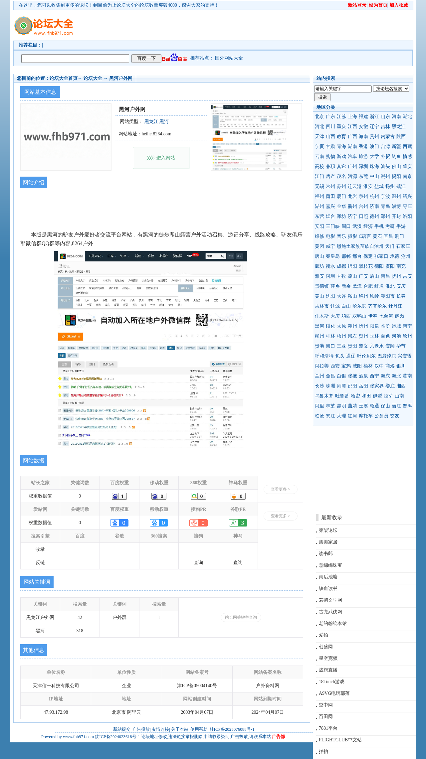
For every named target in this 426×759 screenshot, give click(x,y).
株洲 (330, 385)
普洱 (407, 405)
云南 (319, 156)
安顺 (390, 346)
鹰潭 (357, 286)
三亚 (341, 346)
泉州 (363, 196)
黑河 (319, 326)
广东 (330, 116)
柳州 (319, 336)
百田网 (326, 716)
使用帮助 (199, 729)
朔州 (352, 326)
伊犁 (377, 395)
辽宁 (374, 126)
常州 (330, 186)
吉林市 (322, 306)
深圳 (363, 166)
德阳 (379, 266)
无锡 (319, 186)
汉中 (379, 366)
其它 (341, 166)
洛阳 (407, 216)
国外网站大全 (229, 58)
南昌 (385, 276)
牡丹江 (395, 306)
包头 (339, 356)
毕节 (401, 346)
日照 (363, 216)
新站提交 (121, 729)
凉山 (352, 276)
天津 (319, 136)
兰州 (319, 376)
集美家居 (328, 541)
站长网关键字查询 (241, 617)
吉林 (385, 126)
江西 (352, 126)
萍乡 (335, 286)
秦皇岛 (333, 256)
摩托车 (366, 415)
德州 (374, 216)
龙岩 (352, 196)
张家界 (377, 385)
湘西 (401, 385)
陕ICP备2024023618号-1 (117, 736)
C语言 (365, 236)
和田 (366, 395)
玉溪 (363, 405)
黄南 (407, 376)
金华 (341, 206)
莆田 (330, 196)
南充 (401, 266)
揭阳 (396, 176)
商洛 (390, 366)
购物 (330, 156)
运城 (396, 326)
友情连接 (160, 729)
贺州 (363, 336)
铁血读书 (328, 588)
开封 (396, 216)
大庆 (335, 316)
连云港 (355, 186)
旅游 (363, 156)
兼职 (330, 166)
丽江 (396, 405)
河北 (319, 126)
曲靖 (352, 405)
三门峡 (333, 226)
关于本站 (179, 729)
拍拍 (323, 751)
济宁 (352, 216)
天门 (389, 246)
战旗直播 (328, 670)
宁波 (385, 196)
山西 (330, 136)
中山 (374, 176)
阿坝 (330, 276)
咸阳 (357, 366)
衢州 (352, 206)
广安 (363, 276)
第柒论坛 (328, 530)
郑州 (385, 216)
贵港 (319, 346)
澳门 (374, 146)
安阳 (319, 226)
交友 (394, 415)
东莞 (363, 176)
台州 (363, 206)
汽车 (352, 156)
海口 (330, 346)
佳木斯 (322, 316)
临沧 (319, 415)
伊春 (372, 316)
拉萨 (388, 395)
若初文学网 (330, 600)
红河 (352, 415)
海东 (385, 376)
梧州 (341, 336)
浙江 (374, 116)
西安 (335, 366)
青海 (341, 146)
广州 (352, 166)
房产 (330, 176)
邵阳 (352, 385)
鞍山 (352, 296)
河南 (396, 116)
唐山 (319, 256)
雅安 (319, 276)
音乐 (341, 236)
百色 (385, 336)
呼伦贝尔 (366, 356)
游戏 (341, 156)
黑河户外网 (120, 78)
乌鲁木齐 (324, 395)
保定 (368, 256)
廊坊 (319, 266)
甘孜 (341, 276)
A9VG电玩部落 (334, 693)
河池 (396, 336)
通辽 (350, 356)
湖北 (407, 116)
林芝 (330, 405)
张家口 (381, 256)
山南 (399, 395)
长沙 (319, 385)
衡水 (330, 266)
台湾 (385, 146)
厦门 (341, 196)
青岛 (385, 206)
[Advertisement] (251, 25)
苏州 (341, 186)
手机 (379, 226)
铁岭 (374, 296)
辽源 (335, 306)
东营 (319, 216)
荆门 (399, 236)
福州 (319, 196)
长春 (401, 296)
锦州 (363, 296)
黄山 (319, 296)
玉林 (374, 336)
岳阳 (363, 385)
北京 (319, 116)
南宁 (407, 326)
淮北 (390, 286)
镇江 (401, 186)
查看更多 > (280, 489)
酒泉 (363, 376)
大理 (341, 415)
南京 (407, 176)
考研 (390, 226)
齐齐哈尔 (377, 306)
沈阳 (330, 296)
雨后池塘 (328, 576)
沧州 (405, 256)
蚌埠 (379, 286)
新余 (346, 286)
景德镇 (322, 286)
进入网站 (165, 157)
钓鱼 (396, 156)
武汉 (357, 226)
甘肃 (330, 146)
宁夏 (319, 146)
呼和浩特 (324, 356)
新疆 (396, 146)
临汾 (385, 326)
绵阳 (352, 266)
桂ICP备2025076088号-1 (232, 729)
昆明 (341, 405)
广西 (352, 136)
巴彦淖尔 (386, 356)
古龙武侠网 (330, 611)
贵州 (374, 136)
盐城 (379, 186)
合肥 (368, 286)
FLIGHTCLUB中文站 (340, 739)
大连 (341, 296)
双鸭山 (359, 316)
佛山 (396, 166)
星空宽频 (328, 658)
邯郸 (346, 256)
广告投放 (141, 729)
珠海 (374, 166)
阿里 (319, 405)
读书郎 (326, 553)
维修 (319, 236)
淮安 (368, 186)
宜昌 (388, 236)
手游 (401, 226)
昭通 (374, 405)
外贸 (385, 156)
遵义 (363, 346)
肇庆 (407, 166)
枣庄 (407, 206)
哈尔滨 (359, 306)
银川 (401, 366)
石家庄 (403, 246)
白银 (341, 376)
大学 (374, 156)
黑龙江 (399, 126)
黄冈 (319, 246)
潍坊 (341, 216)
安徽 (363, 126)
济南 (374, 206)
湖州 (319, 206)
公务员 (381, 415)
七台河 (386, 316)
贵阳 (352, 346)
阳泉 (374, 326)
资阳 (390, 266)
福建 (363, 116)
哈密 (355, 395)
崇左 (352, 336)
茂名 (341, 176)
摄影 (352, 236)
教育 (341, 136)
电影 (330, 236)
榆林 (368, 366)
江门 (319, 176)
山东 (385, 116)
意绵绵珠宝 (330, 565)
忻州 (363, 326)
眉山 (374, 276)
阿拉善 (322, 366)
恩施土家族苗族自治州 (360, 246)
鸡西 (346, 316)
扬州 (390, 186)
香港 (363, 146)
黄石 (377, 236)
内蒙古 (388, 136)
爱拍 (323, 635)
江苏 (341, 116)
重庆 (341, 126)
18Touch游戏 (331, 681)
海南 (363, 136)
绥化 (330, 326)
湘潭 (341, 385)
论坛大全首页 (64, 78)
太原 (341, 326)
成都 (341, 266)
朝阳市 (388, 296)
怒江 (330, 415)
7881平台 (328, 728)
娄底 (390, 385)
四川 (330, 126)
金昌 (330, 376)
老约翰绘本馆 (333, 623)
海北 (396, 376)
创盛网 (326, 646)
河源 (352, 176)
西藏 (407, 146)
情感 (407, 156)
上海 (352, 116)
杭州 (374, 196)
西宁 (374, 376)
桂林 (330, 336)
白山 (346, 306)
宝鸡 (346, 366)
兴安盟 (405, 356)
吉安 (407, 276)
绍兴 (407, 196)
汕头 (385, 166)
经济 (368, 226)
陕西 (401, 136)
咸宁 (330, 246)
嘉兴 (330, 206)
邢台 (357, 256)
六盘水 (377, 346)
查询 (198, 562)
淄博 (396, 206)
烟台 (330, 216)
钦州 (407, 336)
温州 (396, 196)
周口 (346, 226)
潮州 (385, 176)
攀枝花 (366, 266)
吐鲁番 (342, 395)
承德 (394, 256)
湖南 (352, 146)
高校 (319, 166)
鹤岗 (399, 316)
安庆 (401, 286)
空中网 (326, 704)
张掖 (352, 376)
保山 (385, 405)
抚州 (396, 276)
